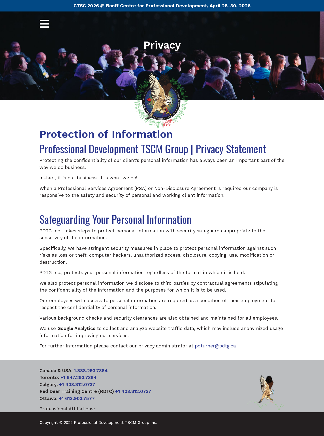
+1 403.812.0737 (77, 384)
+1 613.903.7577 (77, 398)
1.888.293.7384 (91, 370)
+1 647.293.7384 (78, 377)
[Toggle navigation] (44, 24)
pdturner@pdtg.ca (215, 346)
